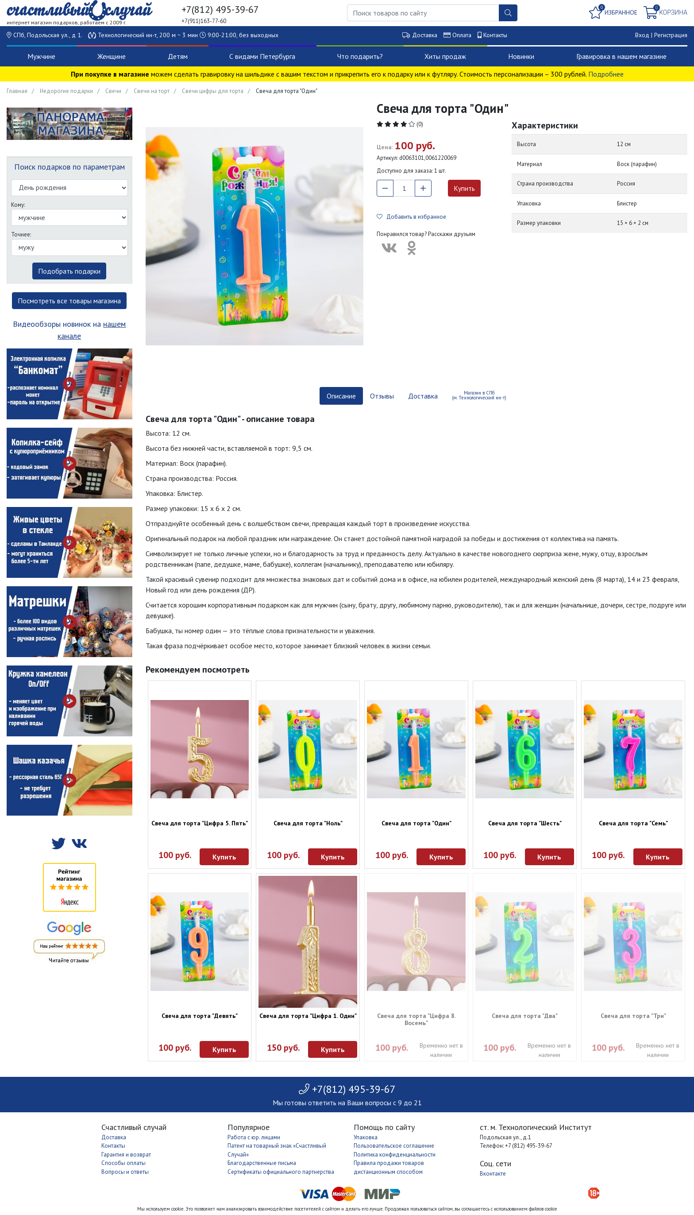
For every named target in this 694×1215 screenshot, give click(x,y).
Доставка (424, 35)
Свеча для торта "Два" (525, 1016)
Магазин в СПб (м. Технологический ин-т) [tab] (479, 395)
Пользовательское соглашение (394, 1145)
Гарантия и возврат (126, 1154)
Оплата (461, 35)
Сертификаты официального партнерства (280, 1172)
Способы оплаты (123, 1163)
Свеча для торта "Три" (633, 1016)
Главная (17, 91)
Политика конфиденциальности (395, 1154)
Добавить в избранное (411, 217)
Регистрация (670, 35)
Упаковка (366, 1137)
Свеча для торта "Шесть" (525, 823)
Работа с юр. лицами (253, 1137)
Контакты (495, 35)
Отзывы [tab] (382, 395)
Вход (642, 35)
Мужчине (41, 56)
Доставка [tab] (423, 395)
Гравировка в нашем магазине (621, 56)
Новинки (521, 56)
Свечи (113, 91)
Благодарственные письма (261, 1163)
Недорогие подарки (66, 91)
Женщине (111, 56)
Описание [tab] (341, 395)
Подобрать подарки (69, 271)
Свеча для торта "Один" (416, 823)
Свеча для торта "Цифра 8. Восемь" (416, 1019)
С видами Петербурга (262, 56)
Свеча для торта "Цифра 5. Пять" (199, 823)
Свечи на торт (152, 91)
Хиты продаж (445, 56)
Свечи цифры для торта (212, 91)
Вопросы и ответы (125, 1172)
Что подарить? (360, 56)
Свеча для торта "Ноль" (308, 823)
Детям (178, 56)
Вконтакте (493, 1173)
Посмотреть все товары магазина (69, 300)
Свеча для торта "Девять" (200, 1016)
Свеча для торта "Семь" (633, 823)
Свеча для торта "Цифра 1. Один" (308, 1016)
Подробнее (606, 74)
